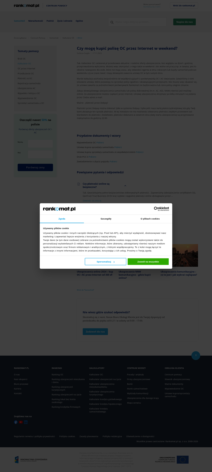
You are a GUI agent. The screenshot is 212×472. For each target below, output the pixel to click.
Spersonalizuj (106, 261)
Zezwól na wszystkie (148, 261)
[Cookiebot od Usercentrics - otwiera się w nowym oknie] (156, 209)
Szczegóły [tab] (106, 218)
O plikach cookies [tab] (150, 218)
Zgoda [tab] (61, 218)
